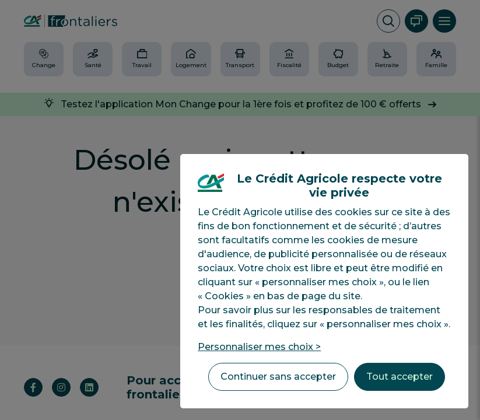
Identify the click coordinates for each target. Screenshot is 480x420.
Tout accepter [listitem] (399, 376)
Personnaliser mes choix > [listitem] (259, 346)
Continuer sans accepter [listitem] (278, 376)
